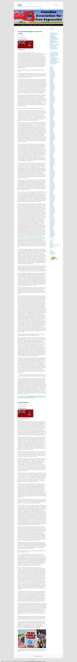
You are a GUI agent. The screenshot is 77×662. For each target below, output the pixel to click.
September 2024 (52, 89)
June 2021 (51, 129)
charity (30, 649)
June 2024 (51, 92)
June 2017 (51, 179)
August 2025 (52, 77)
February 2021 (52, 133)
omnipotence (19, 650)
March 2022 (52, 120)
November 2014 (52, 210)
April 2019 (51, 156)
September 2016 (52, 188)
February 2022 (52, 121)
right (29, 650)
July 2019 (51, 153)
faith (33, 649)
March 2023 (52, 107)
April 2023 (51, 106)
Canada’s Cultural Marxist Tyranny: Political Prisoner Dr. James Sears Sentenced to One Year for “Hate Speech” (54, 54)
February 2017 (52, 183)
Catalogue (30, 24)
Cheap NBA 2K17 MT (53, 61)
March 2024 (52, 95)
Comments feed (52, 252)
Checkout (34, 24)
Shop (52, 24)
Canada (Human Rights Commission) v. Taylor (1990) (32, 236)
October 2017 (52, 175)
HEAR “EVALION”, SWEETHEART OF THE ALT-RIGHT (54, 62)
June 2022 (51, 117)
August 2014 (52, 213)
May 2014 (51, 215)
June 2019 (51, 154)
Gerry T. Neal (26, 393)
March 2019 (52, 157)
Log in (51, 250)
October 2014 (52, 211)
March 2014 (52, 217)
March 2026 (52, 70)
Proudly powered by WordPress (38, 656)
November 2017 (52, 174)
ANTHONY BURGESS (30, 396)
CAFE (20, 5)
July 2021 (51, 128)
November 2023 (52, 99)
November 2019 (52, 149)
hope (44, 649)
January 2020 (52, 147)
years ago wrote (31, 349)
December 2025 (52, 73)
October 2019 (52, 150)
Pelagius (23, 650)
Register (48, 24)
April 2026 (51, 69)
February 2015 (52, 207)
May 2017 (51, 180)
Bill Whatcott (35, 396)
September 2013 (52, 223)
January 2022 (52, 122)
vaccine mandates (39, 650)
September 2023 (52, 101)
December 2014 (52, 209)
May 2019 (51, 155)
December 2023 (52, 98)
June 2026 (51, 67)
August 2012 (52, 235)
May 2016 (51, 192)
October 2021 (52, 125)
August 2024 (52, 90)
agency (28, 649)
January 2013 (52, 232)
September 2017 (52, 176)
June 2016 (51, 191)
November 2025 (52, 74)
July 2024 (51, 91)
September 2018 (52, 163)
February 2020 (52, 146)
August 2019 (52, 152)
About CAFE (23, 24)
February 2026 (52, 71)
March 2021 (52, 132)
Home (19, 24)
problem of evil (26, 650)
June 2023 (51, 104)
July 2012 (51, 236)
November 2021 (52, 124)
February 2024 (52, 96)
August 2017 (52, 177)
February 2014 (52, 218)
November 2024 (52, 87)
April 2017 (51, 181)
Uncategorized (22, 396)
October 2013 (52, 222)
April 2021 (51, 131)
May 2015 (51, 204)
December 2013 (52, 220)
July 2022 (51, 116)
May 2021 (51, 130)
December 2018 (52, 160)
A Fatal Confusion (23, 402)
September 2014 (52, 212)
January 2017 (52, 184)
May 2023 (51, 105)
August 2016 (52, 189)
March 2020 (52, 145)
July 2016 (51, 190)
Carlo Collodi (39, 396)
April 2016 (51, 193)
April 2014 (51, 216)
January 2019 (52, 159)
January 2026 (52, 72)
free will (35, 649)
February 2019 (52, 158)
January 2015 (52, 208)
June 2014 (51, 214)
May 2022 (51, 118)
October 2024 (52, 88)
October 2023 (52, 100)
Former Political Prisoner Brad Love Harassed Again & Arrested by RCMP (54, 45)
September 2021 (52, 126)
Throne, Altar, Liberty (21, 37)
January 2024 (52, 97)
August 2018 (52, 164)
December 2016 (52, 185)
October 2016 (52, 187)
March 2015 (52, 206)
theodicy (36, 650)
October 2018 (52, 162)
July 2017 (51, 178)
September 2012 (52, 234)
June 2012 (51, 237)
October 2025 (52, 75)
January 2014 (52, 219)
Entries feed (52, 251)
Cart (27, 24)
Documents (39, 24)
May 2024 (51, 93)
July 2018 (51, 165)
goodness (42, 649)
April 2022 (51, 119)
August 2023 (52, 102)
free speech (42, 396)
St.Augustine (32, 650)
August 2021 (52, 127)
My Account (44, 24)
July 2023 (51, 103)
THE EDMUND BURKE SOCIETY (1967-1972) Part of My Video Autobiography (54, 38)
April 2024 (51, 94)
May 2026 (51, 68)
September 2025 (52, 76)
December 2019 (52, 148)
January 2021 (52, 134)
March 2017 (52, 182)
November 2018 (52, 161)
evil (32, 649)
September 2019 (52, 151)
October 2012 (52, 233)
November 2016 (52, 186)
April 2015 (51, 205)
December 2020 (52, 135)
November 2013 (52, 221)
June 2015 (51, 203)
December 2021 (52, 123)
